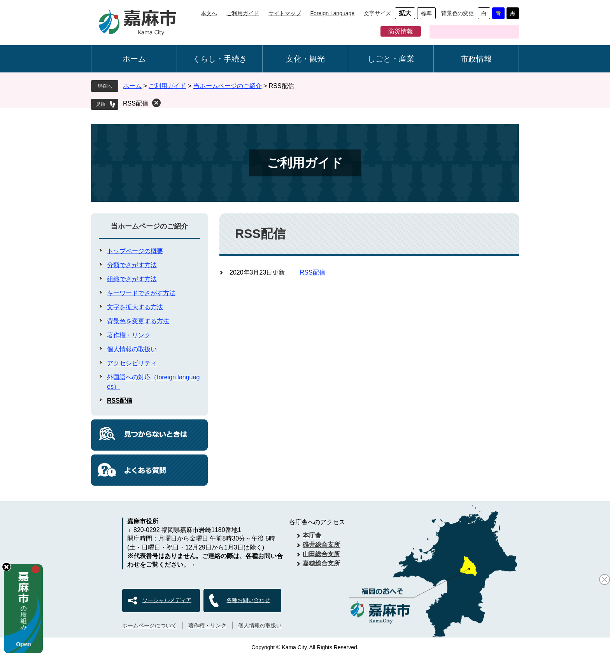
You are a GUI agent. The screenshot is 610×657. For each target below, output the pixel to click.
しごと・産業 (391, 59)
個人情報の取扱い (132, 349)
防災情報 (400, 31)
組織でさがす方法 (132, 279)
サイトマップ (284, 13)
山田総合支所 (321, 554)
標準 (426, 13)
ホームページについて (149, 625)
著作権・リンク (129, 335)
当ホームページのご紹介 (227, 86)
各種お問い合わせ (248, 600)
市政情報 (476, 59)
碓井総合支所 (321, 544)
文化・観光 (305, 59)
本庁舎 (312, 535)
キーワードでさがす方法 (141, 293)
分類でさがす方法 (132, 265)
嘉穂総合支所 (321, 563)
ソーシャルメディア (166, 600)
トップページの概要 (135, 251)
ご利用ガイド (242, 13)
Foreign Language (332, 13)
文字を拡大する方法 (135, 307)
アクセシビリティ (132, 363)
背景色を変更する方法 (138, 321)
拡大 (405, 13)
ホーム (134, 59)
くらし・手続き (220, 59)
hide (6, 566)
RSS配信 (135, 103)
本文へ (209, 13)
